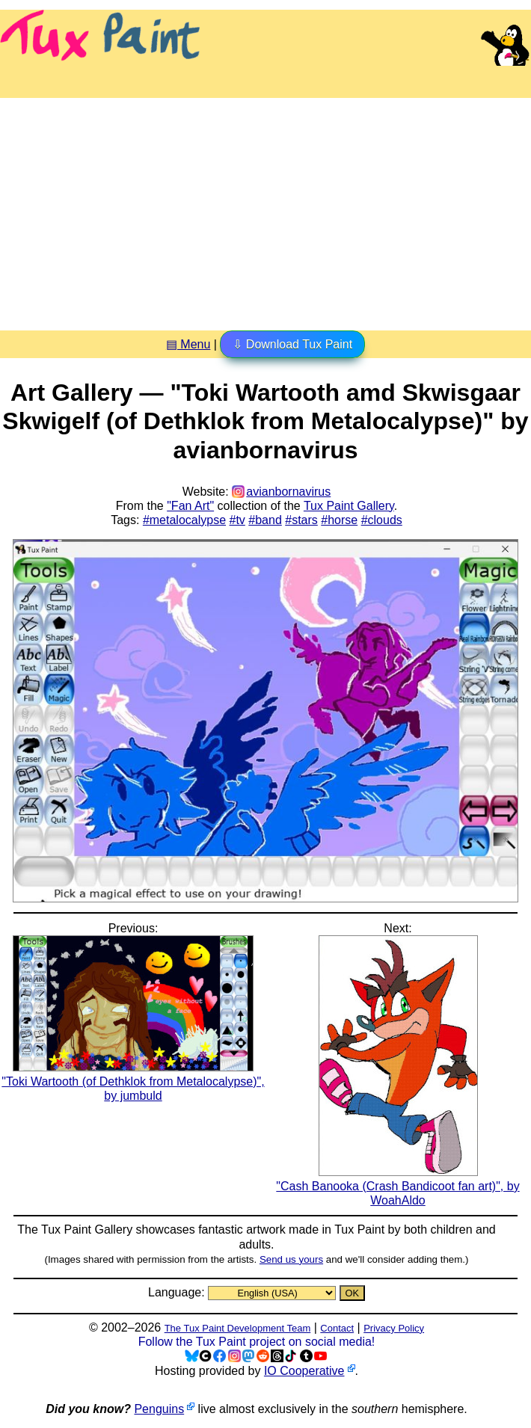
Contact (337, 1328)
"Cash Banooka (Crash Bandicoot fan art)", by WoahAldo (397, 1186)
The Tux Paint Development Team (238, 1328)
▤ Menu (188, 344)
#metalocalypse (184, 520)
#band (265, 520)
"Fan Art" (190, 505)
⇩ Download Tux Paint (292, 344)
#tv (237, 520)
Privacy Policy (393, 1328)
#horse (339, 520)
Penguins (159, 1409)
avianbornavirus (288, 491)
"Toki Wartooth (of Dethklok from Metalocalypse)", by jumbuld (132, 1081)
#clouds (381, 520)
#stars (301, 520)
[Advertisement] (265, 208)
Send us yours (291, 1259)
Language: (178, 1292)
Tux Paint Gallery (349, 505)
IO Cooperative (304, 1370)
